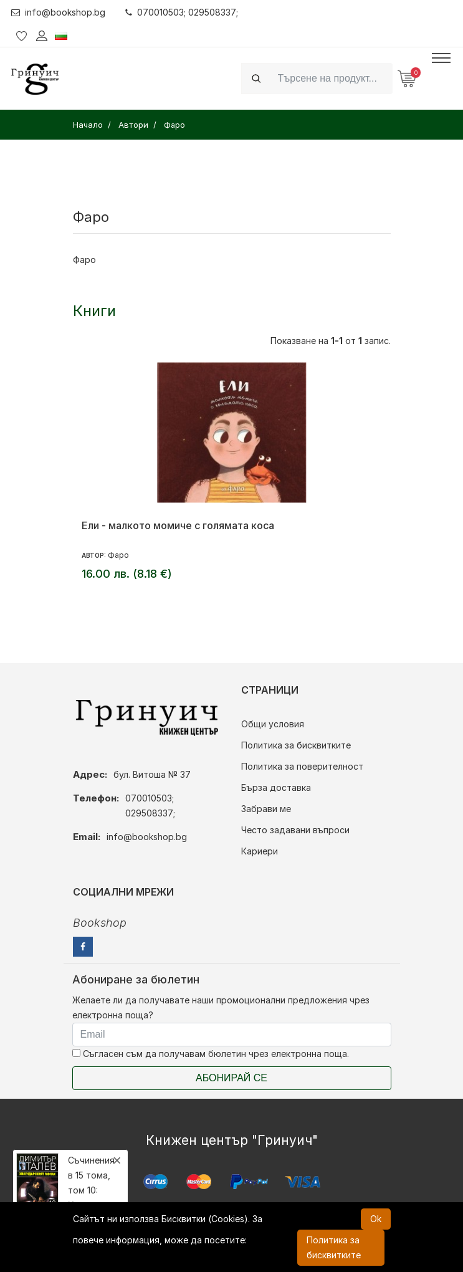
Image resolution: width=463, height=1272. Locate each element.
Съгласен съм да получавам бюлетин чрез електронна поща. (210, 1053)
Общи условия (272, 724)
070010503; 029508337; (181, 12)
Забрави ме (266, 808)
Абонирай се (231, 1078)
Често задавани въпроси (295, 830)
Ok (375, 1218)
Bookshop (99, 922)
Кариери (259, 851)
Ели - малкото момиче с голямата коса (178, 525)
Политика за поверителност (302, 766)
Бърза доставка (276, 787)
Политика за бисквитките (296, 745)
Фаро (118, 555)
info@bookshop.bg (58, 12)
